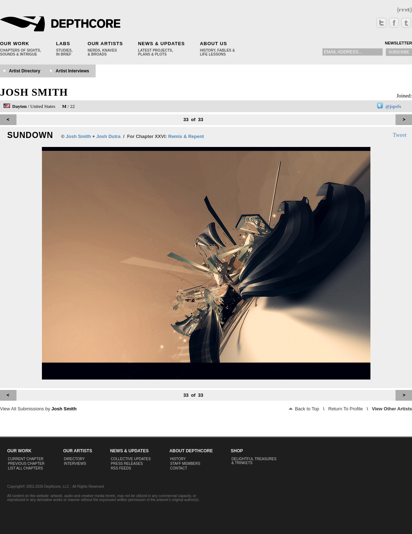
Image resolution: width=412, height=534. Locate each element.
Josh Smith (34, 92)
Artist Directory (24, 70)
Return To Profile (345, 408)
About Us (213, 43)
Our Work (14, 43)
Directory (74, 459)
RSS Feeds (121, 468)
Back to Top (304, 408)
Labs (63, 43)
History (178, 459)
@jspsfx (393, 106)
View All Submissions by (38, 408)
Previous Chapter (26, 464)
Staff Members (185, 464)
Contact (178, 468)
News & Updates (161, 43)
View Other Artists (392, 408)
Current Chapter (25, 459)
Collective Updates (131, 459)
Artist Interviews (72, 70)
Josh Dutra (108, 136)
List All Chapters (25, 468)
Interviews (75, 464)
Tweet (400, 135)
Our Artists (105, 43)
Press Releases (127, 464)
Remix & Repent (186, 136)
